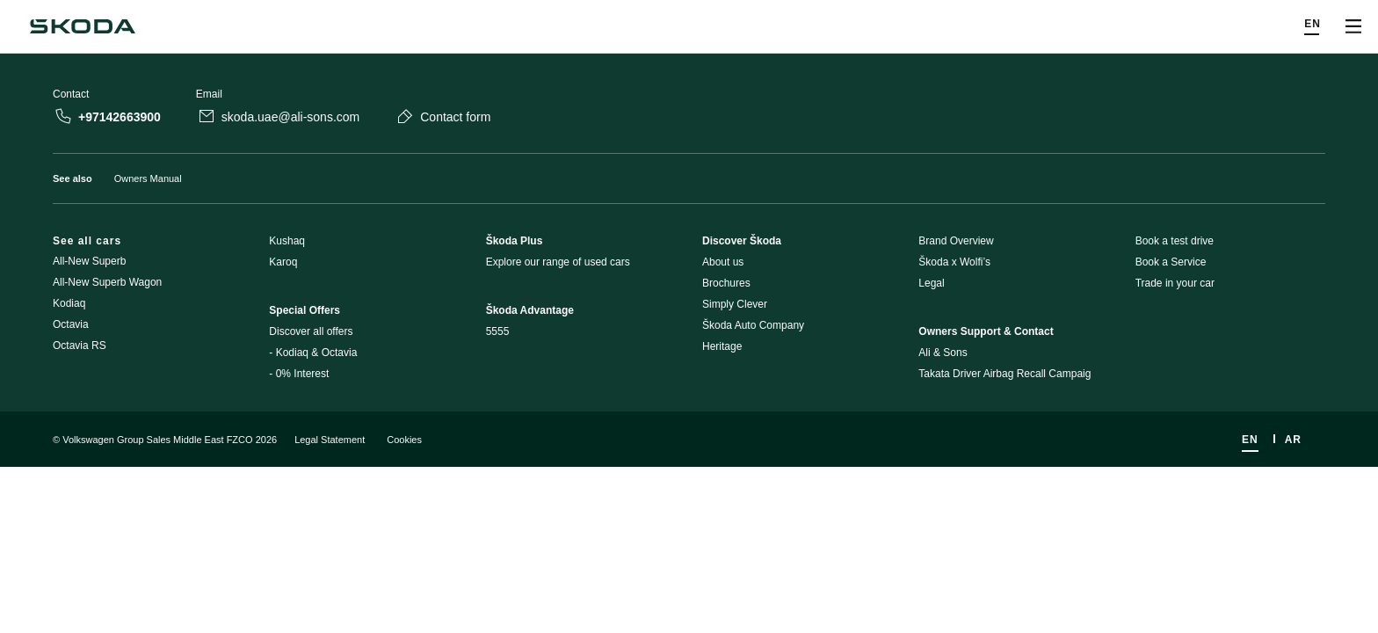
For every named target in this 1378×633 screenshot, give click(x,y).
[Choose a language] (1312, 26)
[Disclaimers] (689, 502)
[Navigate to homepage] (82, 26)
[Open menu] (1353, 26)
